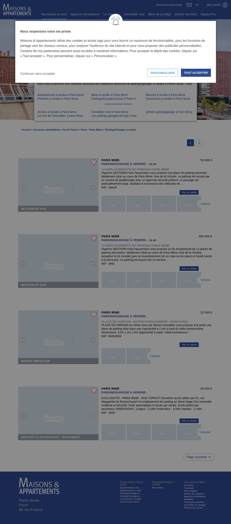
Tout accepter (196, 72)
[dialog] (115, 51)
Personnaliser (163, 73)
